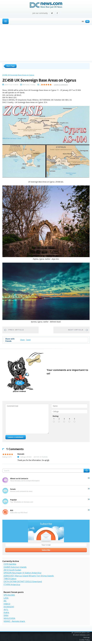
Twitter (52, 13)
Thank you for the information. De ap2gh (33, 460)
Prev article (16, 330)
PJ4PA (6, 612)
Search (87, 471)
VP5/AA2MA (9, 595)
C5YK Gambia (10, 564)
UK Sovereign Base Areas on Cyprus (21, 75)
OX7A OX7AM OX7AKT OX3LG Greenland (23, 581)
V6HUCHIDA (9, 618)
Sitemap (86, 637)
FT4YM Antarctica (12, 584)
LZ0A (6, 598)
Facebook (57, 13)
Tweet (28, 340)
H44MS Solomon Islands (15, 567)
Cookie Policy (84, 640)
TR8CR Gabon (10, 578)
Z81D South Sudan (12, 569)
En (86, 21)
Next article (75, 330)
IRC (5, 600)
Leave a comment (61, 85)
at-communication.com (81, 632)
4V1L (6, 609)
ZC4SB (4, 75)
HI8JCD (7, 603)
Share (22, 340)
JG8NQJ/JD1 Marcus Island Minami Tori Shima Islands (29, 575)
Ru (82, 21)
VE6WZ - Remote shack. (14, 621)
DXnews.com (84, 635)
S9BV (6, 615)
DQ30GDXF (9, 606)
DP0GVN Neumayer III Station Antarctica (22, 572)
